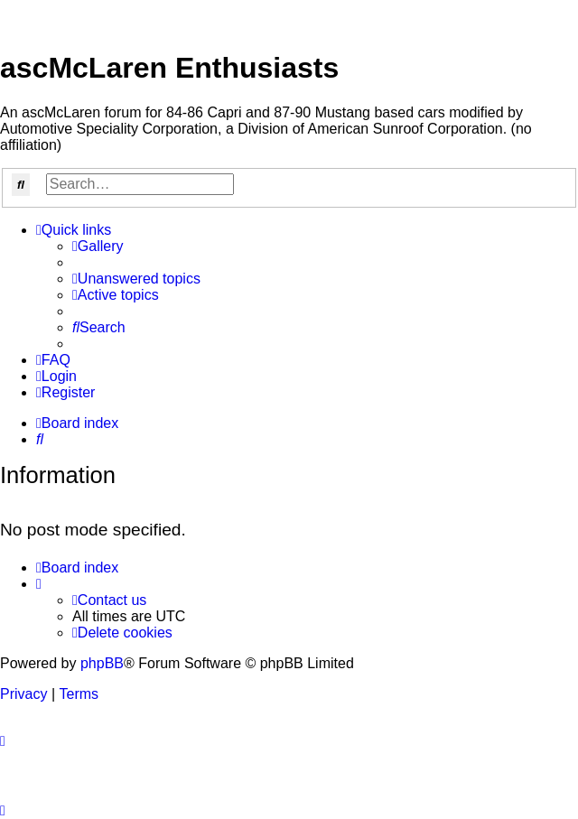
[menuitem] (98, 246)
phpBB (102, 663)
